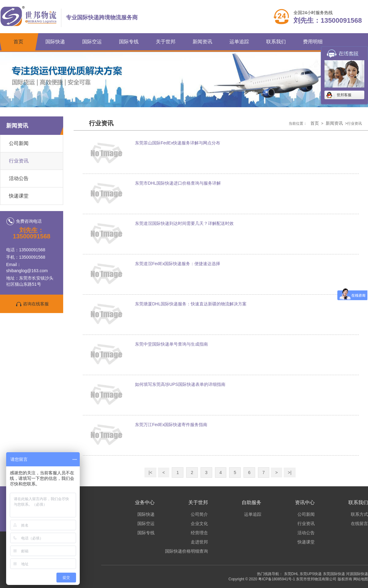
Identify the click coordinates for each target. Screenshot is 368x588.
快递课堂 (19, 195)
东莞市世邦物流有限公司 (316, 579)
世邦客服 (344, 95)
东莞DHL (291, 574)
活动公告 (19, 178)
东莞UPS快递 (311, 574)
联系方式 (359, 514)
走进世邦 (199, 541)
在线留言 (359, 523)
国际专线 (129, 41)
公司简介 (199, 514)
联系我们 (276, 41)
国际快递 (55, 41)
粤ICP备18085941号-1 (276, 579)
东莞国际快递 (334, 574)
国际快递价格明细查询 (186, 551)
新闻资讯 (202, 41)
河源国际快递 (357, 574)
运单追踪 (239, 41)
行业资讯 (19, 160)
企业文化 (199, 523)
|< (150, 472)
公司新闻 (19, 143)
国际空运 (92, 41)
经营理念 (199, 532)
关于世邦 (165, 41)
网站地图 (360, 579)
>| (290, 472)
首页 (18, 41)
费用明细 (313, 41)
